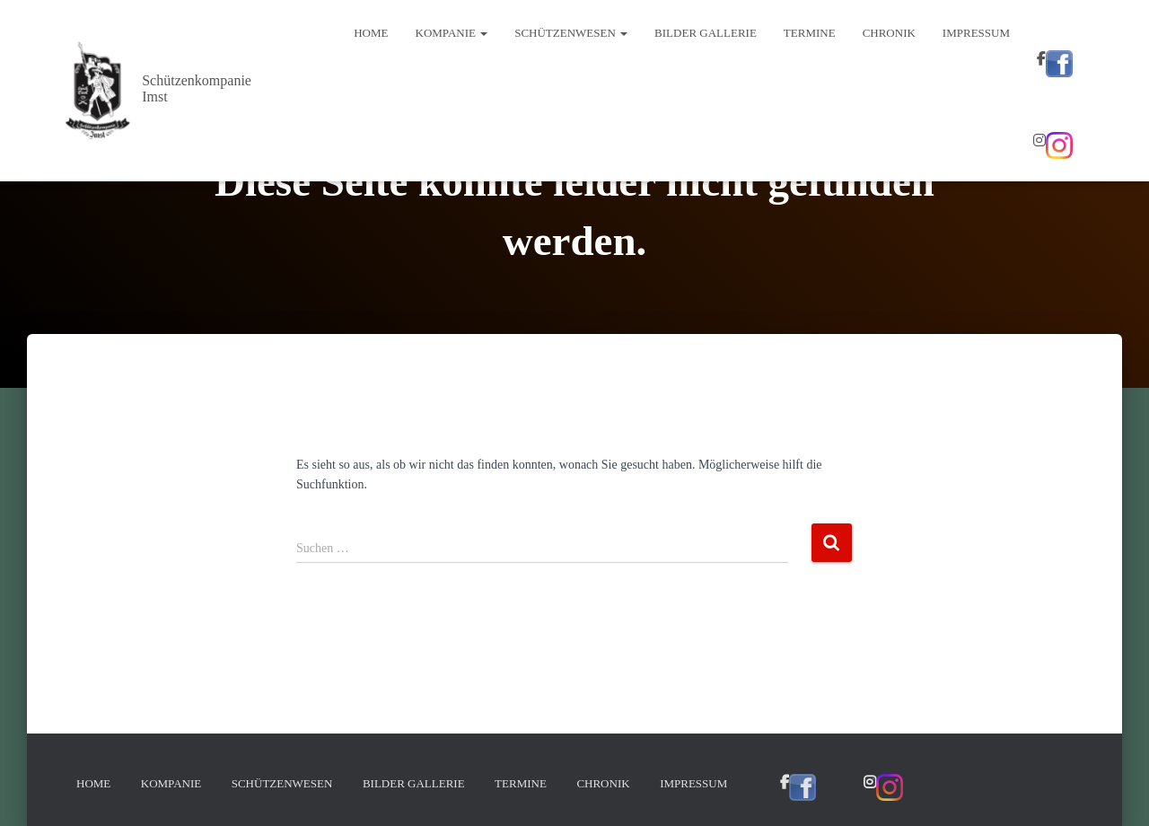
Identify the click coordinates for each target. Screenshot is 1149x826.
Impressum (976, 33)
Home (371, 33)
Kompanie (452, 33)
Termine (810, 33)
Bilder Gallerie (705, 33)
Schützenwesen (570, 33)
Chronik (889, 33)
